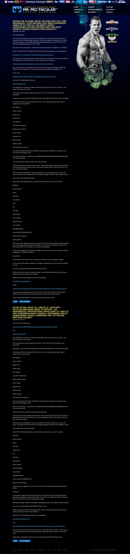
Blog (54, 549)
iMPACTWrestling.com (19, 84)
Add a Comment (24, 301)
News (15, 301)
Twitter (59, 549)
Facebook (32, 549)
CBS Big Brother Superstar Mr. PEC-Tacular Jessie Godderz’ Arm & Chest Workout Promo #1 (40, 288)
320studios (113, 549)
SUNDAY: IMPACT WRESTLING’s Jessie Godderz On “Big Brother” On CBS (35, 327)
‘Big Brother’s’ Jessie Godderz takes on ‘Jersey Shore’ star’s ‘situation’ (33, 64)
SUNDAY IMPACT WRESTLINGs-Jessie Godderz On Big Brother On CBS (34, 76)
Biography (95, 12)
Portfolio (81, 9)
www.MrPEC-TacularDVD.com (21, 281)
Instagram (113, 9)
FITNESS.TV (16, 256)
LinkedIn (95, 7)
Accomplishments (95, 9)
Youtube (113, 7)
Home (81, 7)
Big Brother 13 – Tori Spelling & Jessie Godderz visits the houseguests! (33, 55)
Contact (113, 12)
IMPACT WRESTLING (19, 334)
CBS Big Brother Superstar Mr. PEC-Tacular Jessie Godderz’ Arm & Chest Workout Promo (39, 526)
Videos (81, 12)
